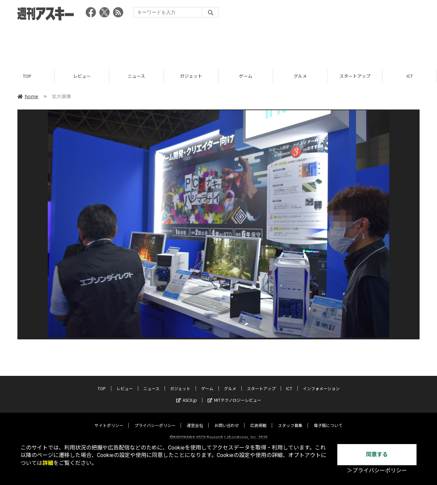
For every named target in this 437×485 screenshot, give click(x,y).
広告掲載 (258, 419)
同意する (377, 454)
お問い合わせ (226, 419)
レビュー (82, 76)
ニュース (136, 76)
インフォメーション (321, 382)
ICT (410, 76)
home (27, 96)
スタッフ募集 (290, 419)
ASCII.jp (186, 394)
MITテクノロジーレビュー (234, 394)
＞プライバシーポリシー (377, 470)
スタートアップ (354, 76)
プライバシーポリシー (155, 419)
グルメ (300, 76)
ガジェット (191, 76)
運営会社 (195, 419)
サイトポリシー (109, 419)
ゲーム (245, 76)
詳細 (47, 463)
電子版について (328, 419)
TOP (27, 76)
